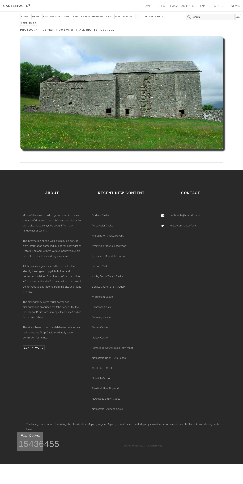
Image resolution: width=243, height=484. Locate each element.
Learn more (34, 347)
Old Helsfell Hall (151, 16)
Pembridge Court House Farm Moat (112, 347)
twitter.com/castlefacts (183, 225)
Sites (161, 5)
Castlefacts (16, 6)
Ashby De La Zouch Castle (107, 276)
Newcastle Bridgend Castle (107, 408)
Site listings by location (39, 424)
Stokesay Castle (101, 317)
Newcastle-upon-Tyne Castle (109, 357)
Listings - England (56, 16)
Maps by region (97, 424)
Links (29, 429)
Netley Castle (100, 337)
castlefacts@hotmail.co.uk (184, 215)
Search (220, 5)
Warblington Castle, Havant (107, 235)
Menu (35, 16)
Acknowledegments (207, 424)
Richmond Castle (102, 306)
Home (147, 5)
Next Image (28, 23)
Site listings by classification (70, 424)
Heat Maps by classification (149, 424)
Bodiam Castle (100, 215)
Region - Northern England (92, 16)
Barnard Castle (100, 266)
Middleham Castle (102, 296)
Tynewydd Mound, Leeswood (109, 245)
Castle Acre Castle (102, 368)
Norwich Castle (101, 378)
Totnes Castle (100, 327)
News (235, 5)
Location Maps (182, 5)
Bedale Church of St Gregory (109, 286)
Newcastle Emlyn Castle (106, 398)
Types (204, 5)
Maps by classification (119, 424)
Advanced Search (176, 424)
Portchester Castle (102, 225)
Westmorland (124, 16)
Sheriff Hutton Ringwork (106, 388)
